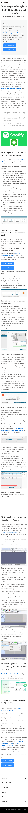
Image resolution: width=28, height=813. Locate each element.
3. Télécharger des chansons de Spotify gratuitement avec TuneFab (13, 124)
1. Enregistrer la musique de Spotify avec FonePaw (14, 114)
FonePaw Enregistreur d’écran (11, 33)
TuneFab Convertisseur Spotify (9, 674)
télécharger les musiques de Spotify (11, 89)
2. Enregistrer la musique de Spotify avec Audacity (14, 119)
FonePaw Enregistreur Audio (9, 532)
